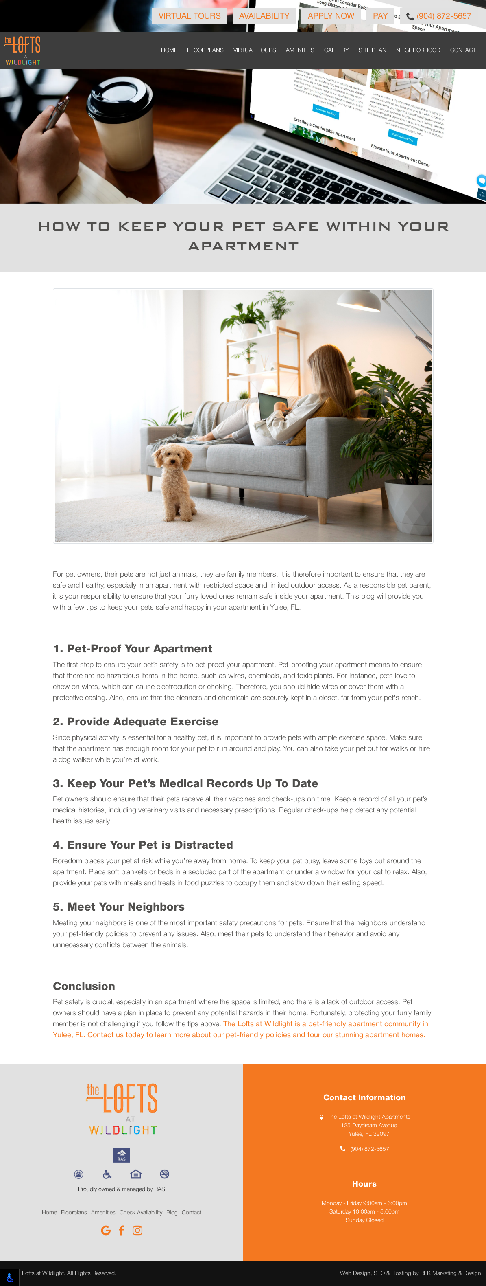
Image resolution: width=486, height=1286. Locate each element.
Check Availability (141, 1213)
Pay (380, 16)
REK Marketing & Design (450, 1273)
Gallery (336, 50)
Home (169, 50)
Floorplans (205, 50)
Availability (264, 16)
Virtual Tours (190, 16)
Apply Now (331, 16)
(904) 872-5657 (438, 16)
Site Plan (372, 50)
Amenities (300, 50)
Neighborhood (418, 50)
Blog (172, 1213)
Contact (463, 50)
